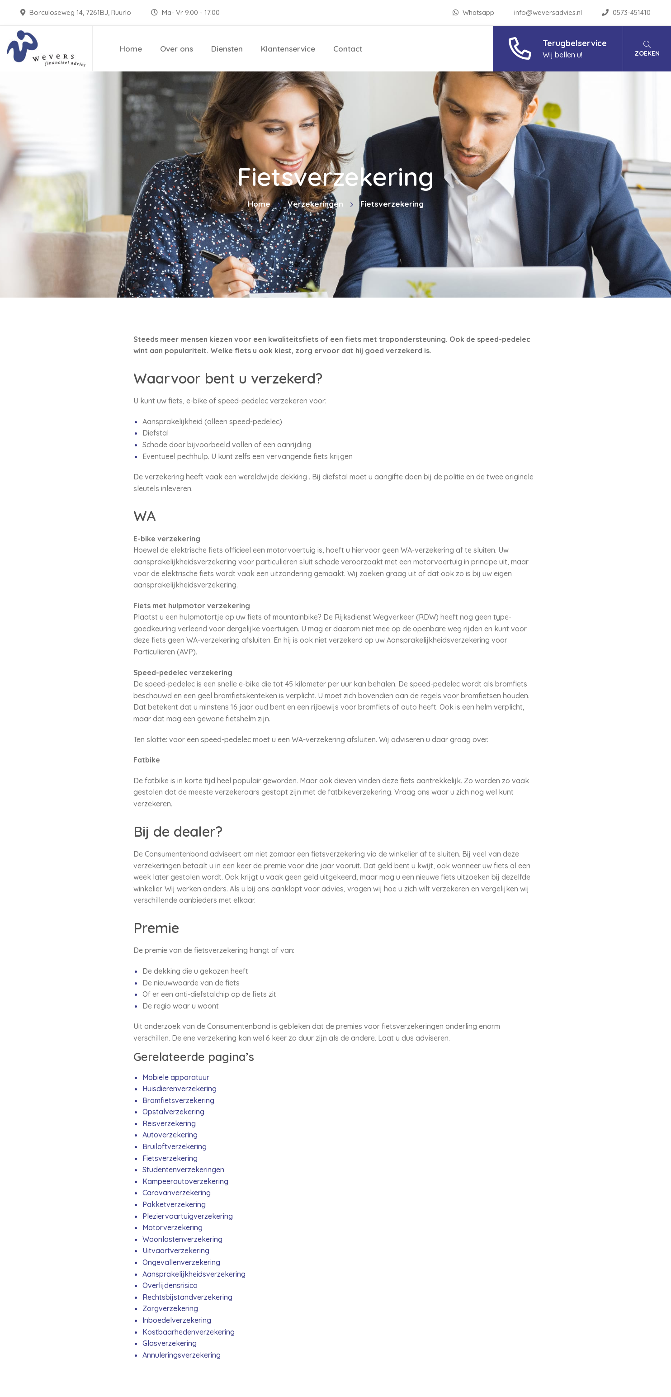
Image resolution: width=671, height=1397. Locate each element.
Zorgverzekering (170, 1308)
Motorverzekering (172, 1227)
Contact (347, 48)
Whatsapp (474, 12)
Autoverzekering (170, 1134)
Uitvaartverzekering (175, 1250)
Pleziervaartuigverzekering (187, 1216)
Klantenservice (288, 48)
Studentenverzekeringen (183, 1169)
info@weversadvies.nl (549, 12)
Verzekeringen (315, 203)
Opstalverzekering (173, 1111)
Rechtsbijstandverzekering (187, 1297)
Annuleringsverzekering (181, 1354)
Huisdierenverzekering (179, 1088)
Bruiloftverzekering (174, 1146)
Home (131, 48)
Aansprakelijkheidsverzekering (194, 1274)
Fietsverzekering (170, 1158)
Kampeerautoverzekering (185, 1181)
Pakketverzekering (174, 1204)
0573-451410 (626, 12)
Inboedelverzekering (176, 1320)
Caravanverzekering (176, 1192)
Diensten (227, 48)
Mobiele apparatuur (175, 1077)
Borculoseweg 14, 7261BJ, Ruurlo (76, 12)
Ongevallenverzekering (181, 1262)
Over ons (176, 48)
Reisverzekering (169, 1123)
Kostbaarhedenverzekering (188, 1331)
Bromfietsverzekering (178, 1100)
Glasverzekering (169, 1343)
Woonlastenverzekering (182, 1239)
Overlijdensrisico (170, 1285)
